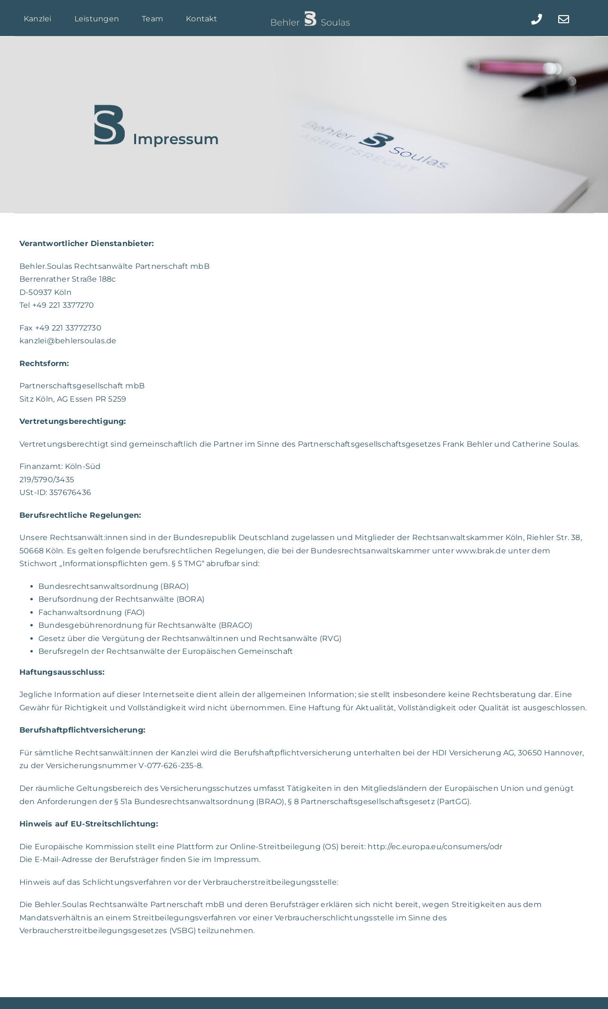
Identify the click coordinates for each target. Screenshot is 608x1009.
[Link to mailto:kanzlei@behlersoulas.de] (563, 19)
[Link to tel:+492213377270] (536, 19)
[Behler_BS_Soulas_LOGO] (310, 13)
